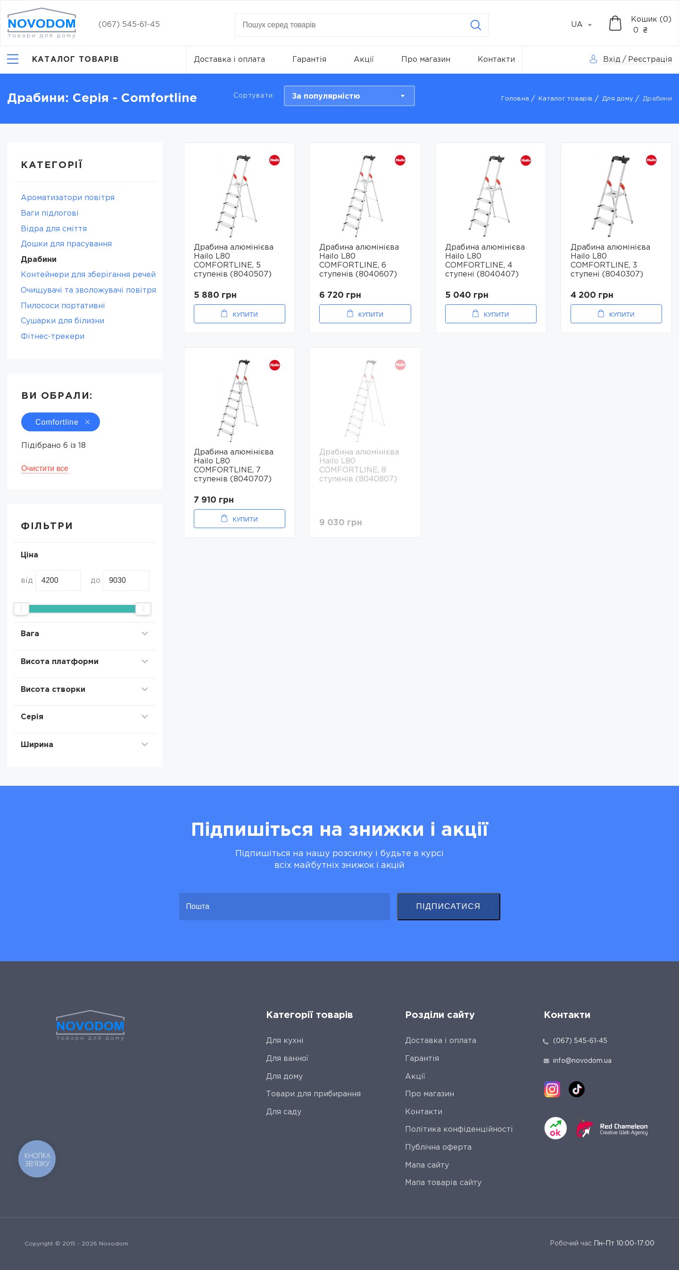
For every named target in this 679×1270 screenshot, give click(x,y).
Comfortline (60, 422)
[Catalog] (63, 60)
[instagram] (552, 1089)
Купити (244, 314)
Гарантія (309, 59)
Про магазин (425, 59)
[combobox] (586, 25)
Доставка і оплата (229, 59)
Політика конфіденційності (459, 1129)
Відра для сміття (54, 229)
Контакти (496, 59)
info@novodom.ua (578, 1061)
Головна (515, 98)
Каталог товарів (565, 98)
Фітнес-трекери (52, 336)
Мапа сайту (427, 1165)
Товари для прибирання (313, 1094)
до (95, 580)
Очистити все (44, 468)
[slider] (21, 608)
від (27, 580)
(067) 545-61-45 (129, 24)
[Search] (476, 25)
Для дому (617, 98)
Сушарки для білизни (62, 321)
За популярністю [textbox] (326, 96)
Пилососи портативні (63, 306)
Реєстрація (650, 59)
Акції (364, 59)
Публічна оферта (438, 1147)
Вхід (612, 59)
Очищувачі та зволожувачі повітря (88, 290)
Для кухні (285, 1040)
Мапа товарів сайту (443, 1182)
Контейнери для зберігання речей (88, 274)
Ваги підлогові (50, 213)
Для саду (283, 1112)
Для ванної (287, 1058)
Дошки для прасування (66, 244)
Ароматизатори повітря (68, 198)
